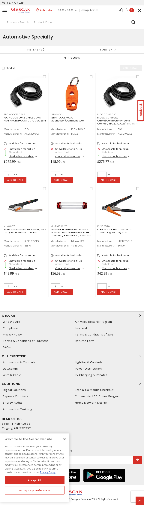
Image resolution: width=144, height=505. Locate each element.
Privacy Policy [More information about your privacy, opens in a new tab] (48, 472)
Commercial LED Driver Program (97, 396)
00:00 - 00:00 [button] (66, 10)
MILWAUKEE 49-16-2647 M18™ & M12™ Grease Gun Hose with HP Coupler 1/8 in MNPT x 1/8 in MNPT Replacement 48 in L (71, 234)
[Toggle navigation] (5, 10)
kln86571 (10, 226)
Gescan (72, 316)
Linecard (81, 328)
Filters (35, 49)
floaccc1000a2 (14, 114)
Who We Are (11, 321)
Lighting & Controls (88, 362)
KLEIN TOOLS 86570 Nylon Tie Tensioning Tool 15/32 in (114, 231)
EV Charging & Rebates (91, 375)
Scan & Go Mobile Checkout (94, 390)
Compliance (11, 328)
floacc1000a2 (107, 114)
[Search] (72, 22)
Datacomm (10, 368)
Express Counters (15, 396)
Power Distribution (88, 368)
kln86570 (103, 226)
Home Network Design (91, 402)
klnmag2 (57, 114)
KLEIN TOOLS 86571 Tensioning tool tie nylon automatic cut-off (25, 231)
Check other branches (21, 156)
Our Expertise (72, 356)
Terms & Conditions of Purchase (26, 341)
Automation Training (17, 409)
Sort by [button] (106, 49)
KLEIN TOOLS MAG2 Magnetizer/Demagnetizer (67, 119)
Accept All (34, 480)
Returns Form (84, 341)
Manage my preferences (34, 490)
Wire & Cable (12, 375)
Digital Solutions (14, 390)
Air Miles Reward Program (93, 321)
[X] (64, 439)
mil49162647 (59, 226)
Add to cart (15, 180)
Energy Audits (12, 402)
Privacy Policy (12, 334)
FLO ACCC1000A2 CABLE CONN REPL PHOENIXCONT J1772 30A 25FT (25, 119)
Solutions (72, 384)
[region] (34, 467)
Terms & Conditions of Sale (94, 334)
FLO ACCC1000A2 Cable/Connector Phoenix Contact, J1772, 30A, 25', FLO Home (118, 120)
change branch (90, 10)
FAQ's (7, 347)
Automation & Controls (19, 362)
